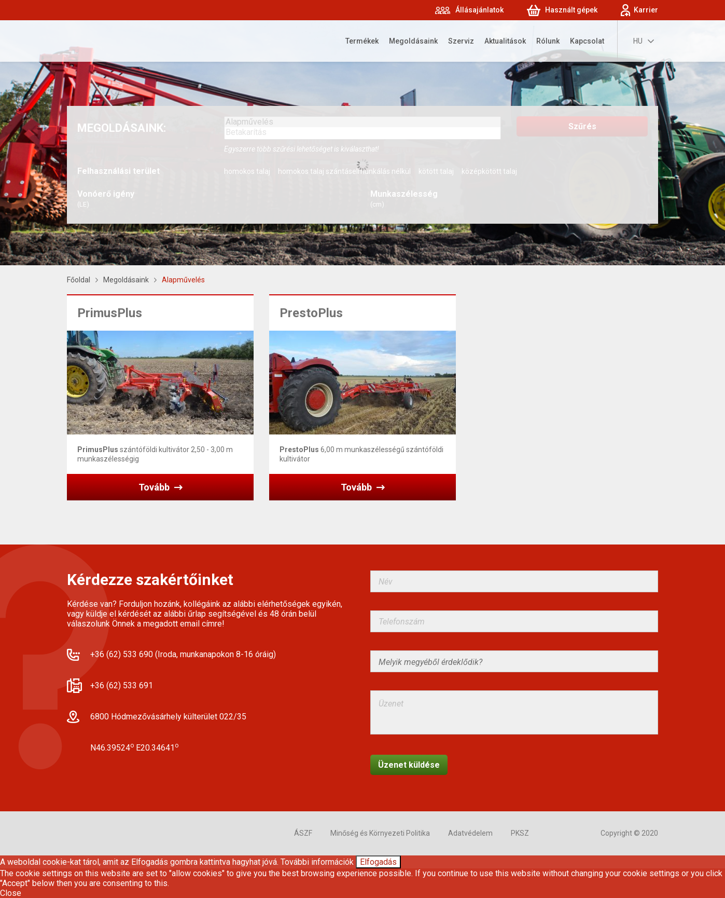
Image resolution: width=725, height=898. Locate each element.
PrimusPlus (109, 313)
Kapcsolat (587, 41)
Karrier (646, 10)
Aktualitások (505, 41)
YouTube (576, 833)
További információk (317, 862)
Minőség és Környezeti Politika (380, 833)
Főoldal (78, 280)
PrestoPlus (311, 313)
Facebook (553, 833)
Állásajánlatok (479, 10)
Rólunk (548, 41)
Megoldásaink (413, 41)
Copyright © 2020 (629, 833)
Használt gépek (571, 10)
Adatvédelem (470, 833)
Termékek (362, 41)
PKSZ (520, 833)
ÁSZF (303, 833)
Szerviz (461, 41)
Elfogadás (378, 862)
